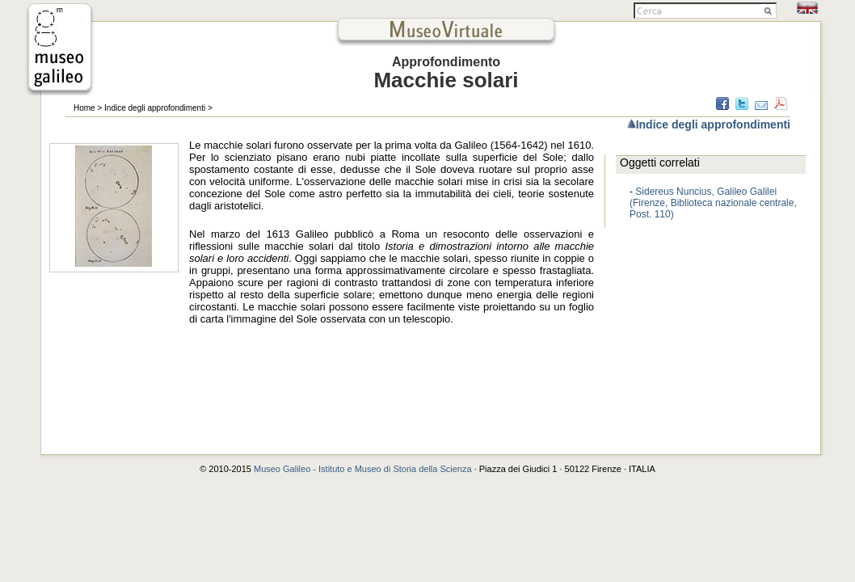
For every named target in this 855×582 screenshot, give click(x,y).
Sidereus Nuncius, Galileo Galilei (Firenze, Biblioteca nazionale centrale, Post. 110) (713, 203)
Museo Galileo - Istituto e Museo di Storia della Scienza (363, 469)
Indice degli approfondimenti (154, 107)
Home (84, 107)
